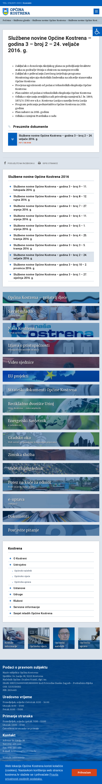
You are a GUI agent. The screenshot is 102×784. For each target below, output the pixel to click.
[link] (97, 31)
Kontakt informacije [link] (14, 757)
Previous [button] (8, 638)
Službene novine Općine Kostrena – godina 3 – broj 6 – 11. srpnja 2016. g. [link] (50, 217)
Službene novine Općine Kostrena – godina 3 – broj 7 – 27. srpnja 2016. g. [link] (50, 207)
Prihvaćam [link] (84, 772)
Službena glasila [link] (21, 20)
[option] (13, 638)
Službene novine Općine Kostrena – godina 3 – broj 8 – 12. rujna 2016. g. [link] (50, 198)
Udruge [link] (18, 594)
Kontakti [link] (27, 3)
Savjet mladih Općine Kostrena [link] (32, 613)
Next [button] (93, 638)
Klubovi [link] (18, 600)
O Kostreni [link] (20, 558)
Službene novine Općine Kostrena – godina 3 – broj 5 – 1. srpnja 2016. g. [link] (49, 227)
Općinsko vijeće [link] (22, 576)
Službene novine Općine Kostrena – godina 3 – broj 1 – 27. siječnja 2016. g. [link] (50, 276)
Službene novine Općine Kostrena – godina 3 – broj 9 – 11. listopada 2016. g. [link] (50, 188)
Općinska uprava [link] (22, 582)
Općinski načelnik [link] (23, 571)
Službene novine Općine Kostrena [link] (49, 20)
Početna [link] (7, 20)
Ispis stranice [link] (48, 163)
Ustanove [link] (19, 588)
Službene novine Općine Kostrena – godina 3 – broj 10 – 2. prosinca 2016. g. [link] (50, 266)
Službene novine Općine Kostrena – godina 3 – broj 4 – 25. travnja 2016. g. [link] (50, 237)
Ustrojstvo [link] (19, 564)
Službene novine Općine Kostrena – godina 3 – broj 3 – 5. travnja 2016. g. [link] (49, 247)
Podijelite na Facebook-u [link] (19, 163)
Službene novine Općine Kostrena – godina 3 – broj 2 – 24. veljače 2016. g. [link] (55, 137)
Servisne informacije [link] (26, 607)
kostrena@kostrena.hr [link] (23, 751)
